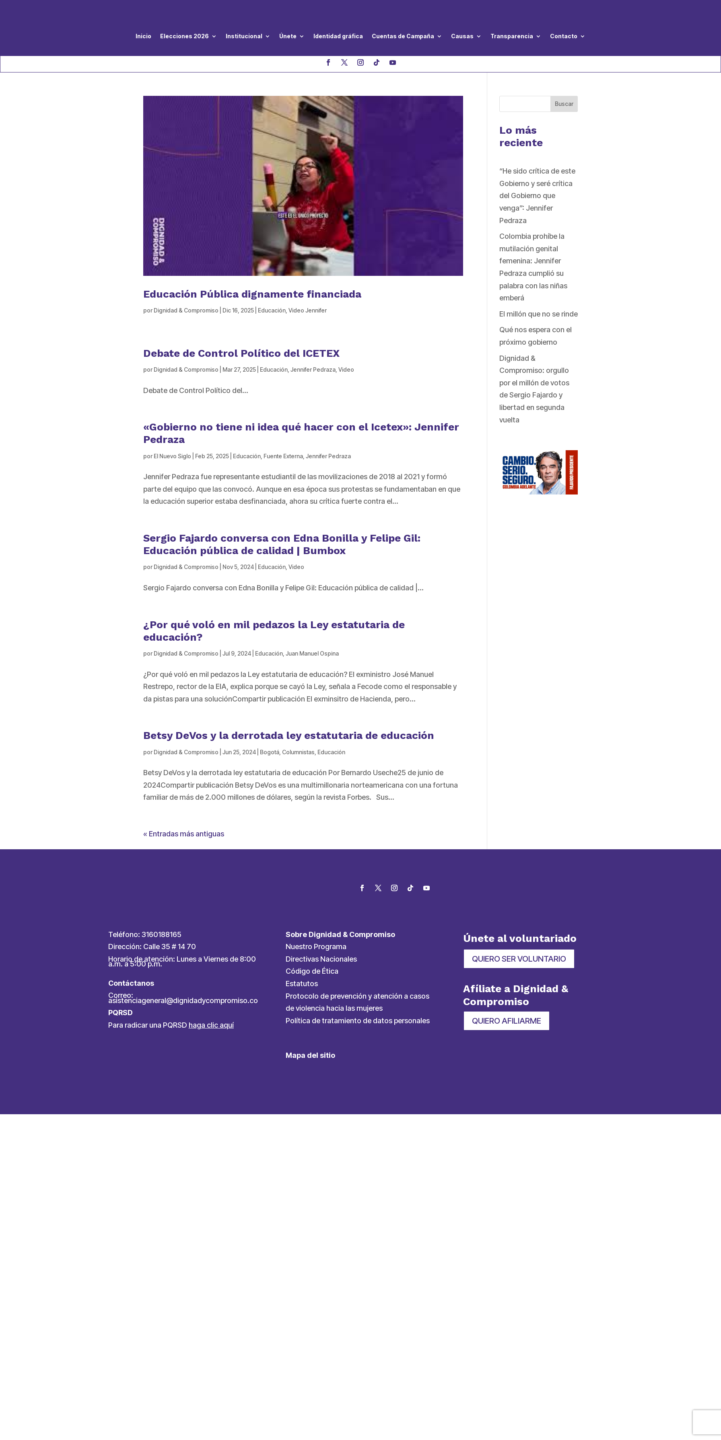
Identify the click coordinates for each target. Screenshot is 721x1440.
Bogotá (269, 752)
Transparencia (511, 36)
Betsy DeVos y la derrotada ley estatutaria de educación (288, 735)
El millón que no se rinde (538, 314)
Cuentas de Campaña (403, 36)
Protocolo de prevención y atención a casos (357, 996)
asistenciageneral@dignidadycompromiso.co (183, 1000)
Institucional (244, 36)
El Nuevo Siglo (172, 456)
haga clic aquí (211, 1025)
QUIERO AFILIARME (506, 1021)
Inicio (143, 36)
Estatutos (302, 983)
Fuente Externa (283, 456)
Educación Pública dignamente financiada (252, 294)
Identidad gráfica (338, 36)
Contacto (563, 36)
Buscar (564, 103)
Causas (462, 36)
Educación (272, 310)
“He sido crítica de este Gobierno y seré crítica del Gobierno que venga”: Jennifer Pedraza (537, 195)
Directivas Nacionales (321, 959)
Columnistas (298, 752)
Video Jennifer (307, 310)
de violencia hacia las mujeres (334, 1008)
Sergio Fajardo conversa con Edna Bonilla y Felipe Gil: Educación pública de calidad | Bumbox (281, 544)
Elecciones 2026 (184, 36)
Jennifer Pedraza (313, 369)
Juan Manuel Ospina (312, 653)
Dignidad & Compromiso (186, 310)
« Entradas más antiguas (183, 834)
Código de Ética (312, 971)
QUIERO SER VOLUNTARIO (519, 959)
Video (346, 369)
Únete (288, 36)
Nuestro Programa (316, 946)
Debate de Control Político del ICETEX (241, 353)
